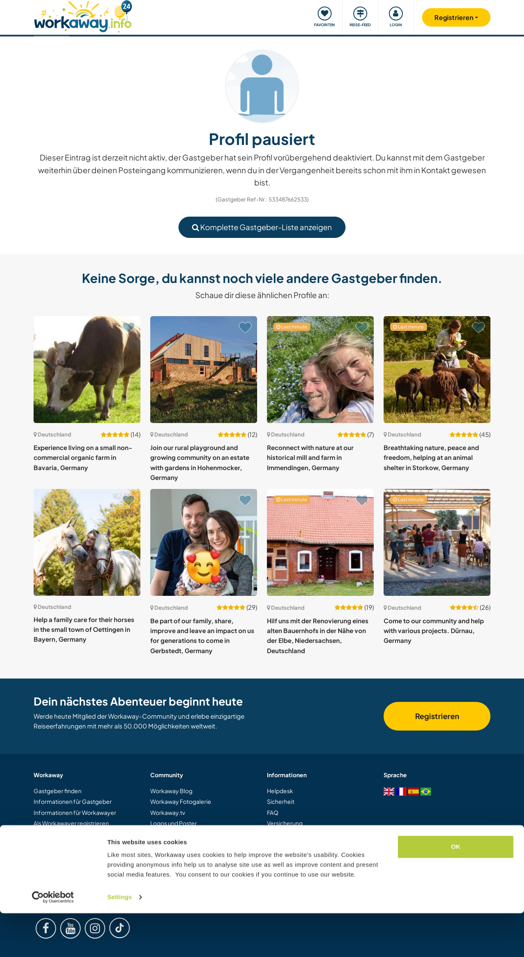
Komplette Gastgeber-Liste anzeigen (262, 227)
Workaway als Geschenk (66, 844)
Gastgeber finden (57, 790)
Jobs (156, 866)
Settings (119, 940)
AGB (273, 844)
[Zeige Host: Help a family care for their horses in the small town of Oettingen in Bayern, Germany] (87, 542)
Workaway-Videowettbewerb (190, 833)
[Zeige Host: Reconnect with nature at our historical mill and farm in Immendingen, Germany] (320, 369)
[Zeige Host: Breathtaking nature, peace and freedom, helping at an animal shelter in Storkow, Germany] (437, 369)
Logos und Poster (173, 823)
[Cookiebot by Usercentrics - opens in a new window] (53, 941)
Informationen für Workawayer (75, 812)
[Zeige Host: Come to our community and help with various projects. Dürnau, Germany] (437, 542)
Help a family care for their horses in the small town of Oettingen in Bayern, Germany (84, 629)
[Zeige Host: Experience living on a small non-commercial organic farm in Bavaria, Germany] (87, 369)
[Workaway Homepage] (83, 15)
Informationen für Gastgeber (73, 801)
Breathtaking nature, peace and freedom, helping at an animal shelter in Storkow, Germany (431, 457)
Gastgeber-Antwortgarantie (305, 833)
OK (456, 890)
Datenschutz (283, 855)
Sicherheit (280, 801)
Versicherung (285, 823)
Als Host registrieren (60, 833)
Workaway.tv (167, 812)
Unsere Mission (170, 844)
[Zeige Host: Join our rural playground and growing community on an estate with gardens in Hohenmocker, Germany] (203, 369)
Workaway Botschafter (181, 855)
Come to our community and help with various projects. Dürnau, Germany (434, 631)
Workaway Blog (171, 790)
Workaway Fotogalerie (180, 801)
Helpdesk (280, 790)
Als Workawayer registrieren (71, 823)
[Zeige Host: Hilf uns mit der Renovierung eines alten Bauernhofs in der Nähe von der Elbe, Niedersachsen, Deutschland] (320, 542)
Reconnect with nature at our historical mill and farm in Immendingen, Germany (310, 457)
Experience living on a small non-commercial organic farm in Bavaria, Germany (83, 457)
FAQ (272, 812)
